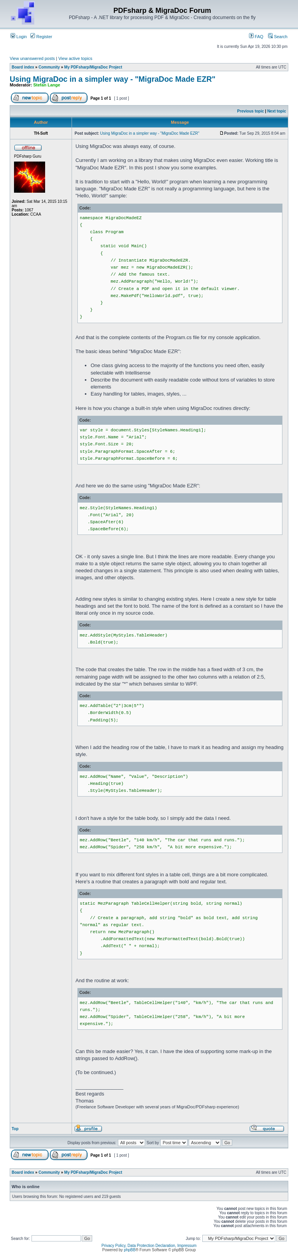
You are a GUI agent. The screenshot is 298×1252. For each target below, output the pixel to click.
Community (49, 67)
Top (15, 1129)
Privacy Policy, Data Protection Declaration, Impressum (149, 1245)
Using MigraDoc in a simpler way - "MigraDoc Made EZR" (113, 79)
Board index (23, 67)
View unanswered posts (32, 58)
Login (19, 36)
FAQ (256, 36)
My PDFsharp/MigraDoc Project (93, 67)
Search (277, 36)
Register (41, 36)
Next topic (276, 111)
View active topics (75, 58)
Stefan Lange (46, 85)
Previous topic (250, 111)
